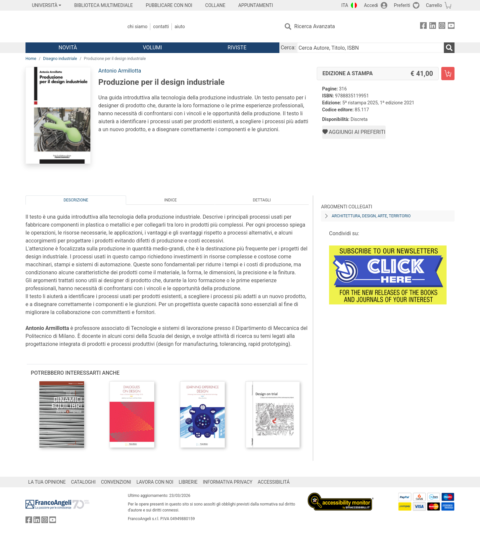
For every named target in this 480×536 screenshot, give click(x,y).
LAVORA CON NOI (154, 482)
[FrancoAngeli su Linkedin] (432, 26)
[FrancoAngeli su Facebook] (423, 26)
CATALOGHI (83, 482)
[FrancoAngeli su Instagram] (442, 26)
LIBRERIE (188, 482)
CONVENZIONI (116, 482)
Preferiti (402, 5)
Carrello (434, 5)
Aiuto (179, 26)
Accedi (371, 5)
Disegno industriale (60, 58)
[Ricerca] (449, 47)
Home (30, 58)
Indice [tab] (170, 200)
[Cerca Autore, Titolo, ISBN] (370, 47)
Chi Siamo (137, 26)
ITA (344, 5)
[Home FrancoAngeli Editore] (69, 26)
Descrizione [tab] (76, 200)
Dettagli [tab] (262, 200)
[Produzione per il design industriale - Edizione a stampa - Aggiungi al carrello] (448, 73)
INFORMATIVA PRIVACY (228, 482)
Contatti (161, 26)
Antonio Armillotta (119, 71)
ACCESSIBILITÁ (274, 482)
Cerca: (288, 47)
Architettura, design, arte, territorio (371, 216)
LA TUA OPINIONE (47, 482)
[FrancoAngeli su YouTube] (451, 26)
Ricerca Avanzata (314, 26)
